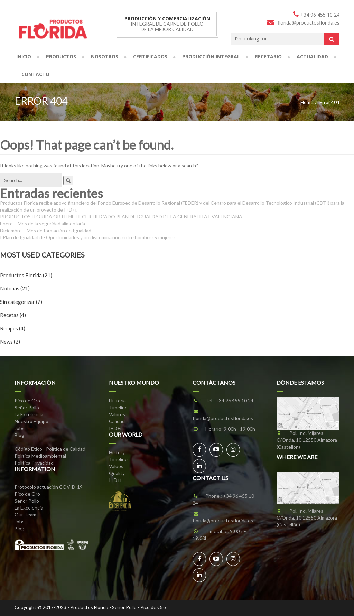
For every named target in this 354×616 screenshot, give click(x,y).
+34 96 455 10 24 (234, 400)
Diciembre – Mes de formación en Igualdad (45, 230)
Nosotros (104, 56)
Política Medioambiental (40, 456)
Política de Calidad (65, 449)
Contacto (35, 74)
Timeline (118, 407)
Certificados (150, 56)
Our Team (25, 514)
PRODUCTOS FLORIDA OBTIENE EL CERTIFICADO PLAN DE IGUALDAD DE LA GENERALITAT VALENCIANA (121, 217)
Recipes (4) (12, 328)
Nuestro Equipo (31, 421)
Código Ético (28, 449)
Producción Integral (211, 56)
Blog (19, 435)
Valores (117, 414)
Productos (61, 56)
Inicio (23, 56)
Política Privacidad (34, 463)
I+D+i (115, 428)
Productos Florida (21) (26, 275)
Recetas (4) (13, 315)
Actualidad (312, 56)
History (117, 452)
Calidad (117, 421)
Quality (117, 473)
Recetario (268, 56)
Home (306, 102)
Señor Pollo (27, 407)
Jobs (20, 428)
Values (116, 466)
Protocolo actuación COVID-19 (49, 487)
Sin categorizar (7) (21, 302)
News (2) (10, 341)
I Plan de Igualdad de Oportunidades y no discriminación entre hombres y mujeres (88, 237)
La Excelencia (29, 414)
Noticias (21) (15, 288)
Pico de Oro (27, 400)
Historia (117, 400)
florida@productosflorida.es (223, 418)
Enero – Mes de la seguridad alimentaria (42, 223)
